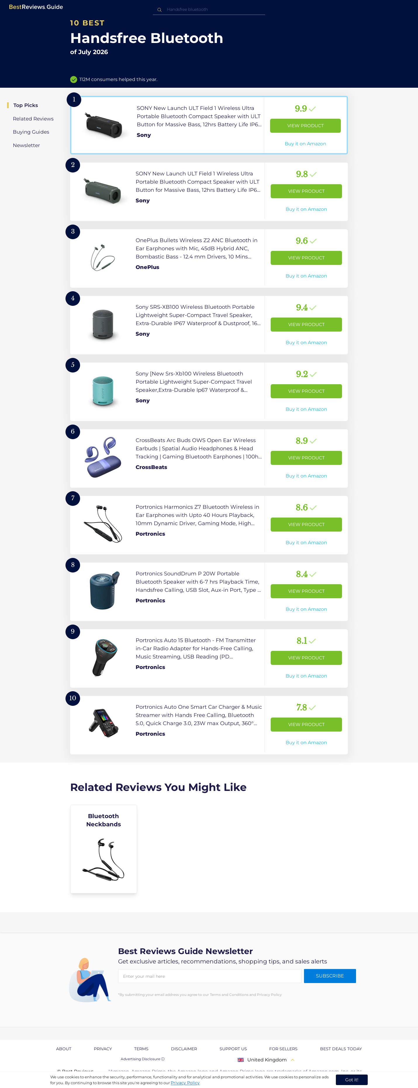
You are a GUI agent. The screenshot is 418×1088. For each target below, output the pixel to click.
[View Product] (209, 125)
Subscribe (330, 976)
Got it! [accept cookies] (351, 1079)
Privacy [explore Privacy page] (103, 1048)
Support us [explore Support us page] (233, 1048)
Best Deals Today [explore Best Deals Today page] (341, 1048)
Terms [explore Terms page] (141, 1048)
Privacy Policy (185, 1082)
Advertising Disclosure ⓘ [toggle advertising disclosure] (143, 1059)
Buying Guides (31, 132)
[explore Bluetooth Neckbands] (103, 849)
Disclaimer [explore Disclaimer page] (184, 1048)
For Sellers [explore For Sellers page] (283, 1048)
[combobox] (209, 9)
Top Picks (25, 105)
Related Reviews (33, 119)
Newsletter (26, 145)
